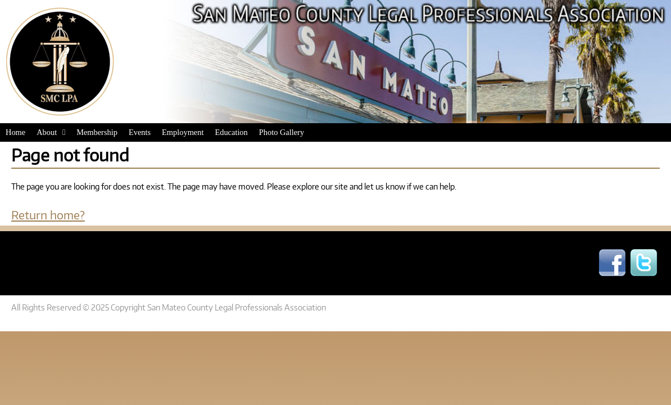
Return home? (48, 215)
